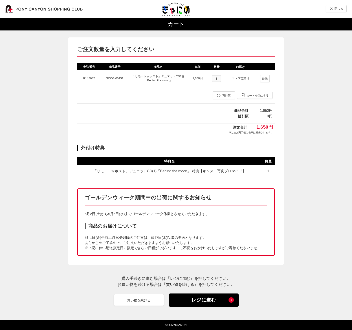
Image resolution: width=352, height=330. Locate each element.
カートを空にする (257, 95)
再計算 (226, 95)
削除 (265, 78)
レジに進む (203, 299)
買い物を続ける (139, 300)
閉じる (338, 8)
